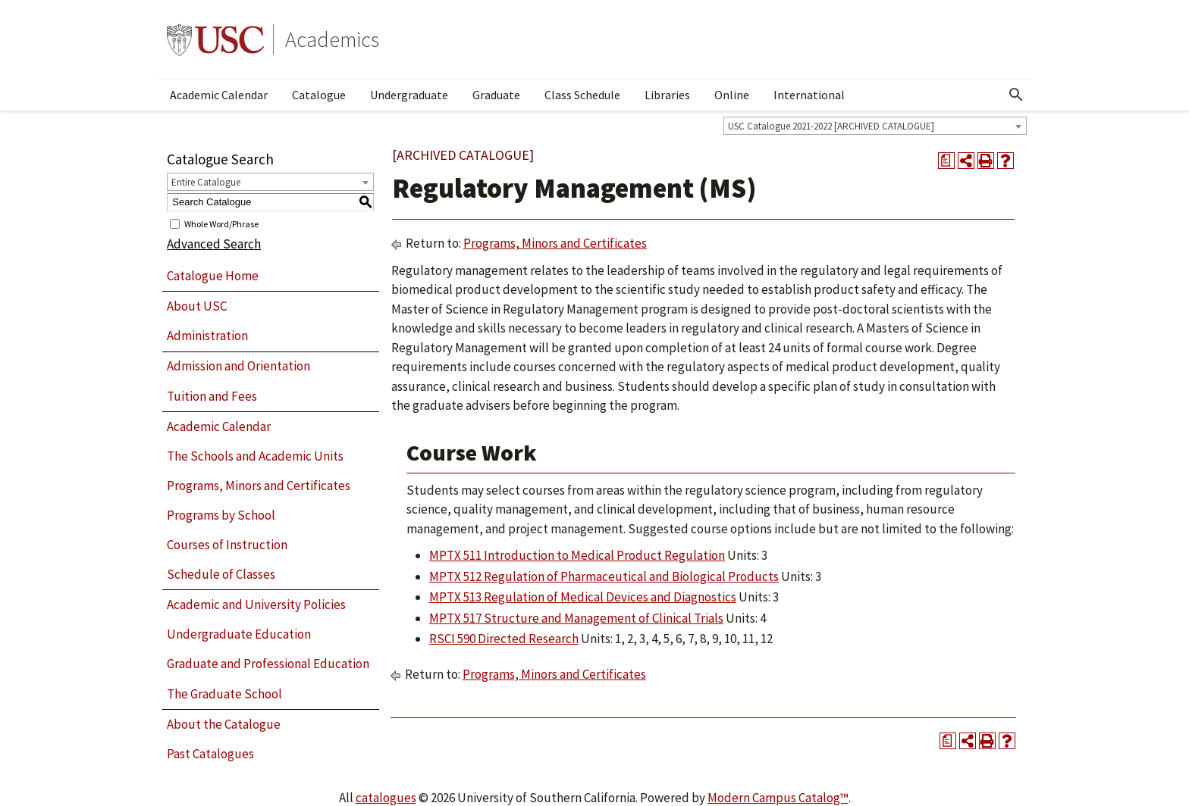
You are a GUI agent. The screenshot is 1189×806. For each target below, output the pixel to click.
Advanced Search (214, 244)
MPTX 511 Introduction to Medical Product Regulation (577, 555)
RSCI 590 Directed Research (504, 638)
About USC (197, 306)
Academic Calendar (219, 94)
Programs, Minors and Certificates (258, 485)
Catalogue (319, 94)
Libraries (667, 94)
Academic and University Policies (256, 604)
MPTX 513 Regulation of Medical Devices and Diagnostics (582, 597)
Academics (332, 39)
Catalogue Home (213, 275)
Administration (207, 335)
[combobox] (875, 126)
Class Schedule (582, 94)
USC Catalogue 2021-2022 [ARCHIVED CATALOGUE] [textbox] (831, 126)
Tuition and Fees (212, 396)
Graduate (496, 94)
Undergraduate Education (239, 634)
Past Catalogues (210, 753)
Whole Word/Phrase (221, 223)
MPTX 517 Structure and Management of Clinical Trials (576, 618)
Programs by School (221, 515)
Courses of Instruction (227, 544)
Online (731, 94)
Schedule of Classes (221, 574)
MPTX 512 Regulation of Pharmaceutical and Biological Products (604, 576)
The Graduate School (224, 694)
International (809, 94)
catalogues (386, 797)
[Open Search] (1016, 95)
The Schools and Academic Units (255, 456)
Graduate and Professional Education (268, 663)
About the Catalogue (224, 724)
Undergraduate (409, 94)
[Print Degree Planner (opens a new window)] (946, 160)
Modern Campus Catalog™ (778, 797)
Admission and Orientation (238, 366)
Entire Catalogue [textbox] (205, 182)
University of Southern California (215, 39)
